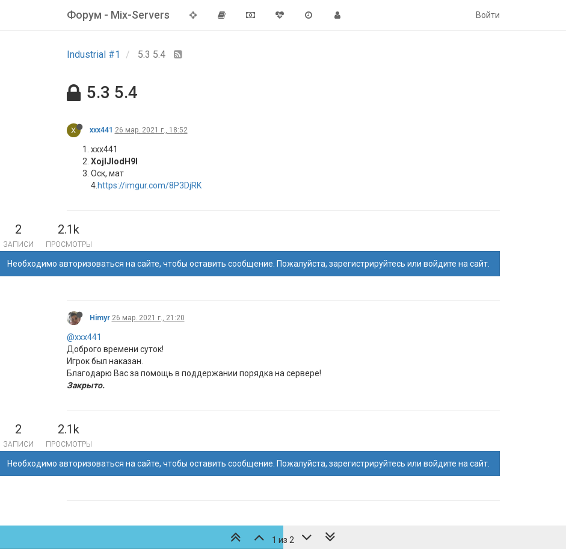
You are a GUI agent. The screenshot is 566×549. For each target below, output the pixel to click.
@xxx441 (84, 337)
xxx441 (101, 130)
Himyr (100, 318)
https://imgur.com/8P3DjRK (149, 185)
